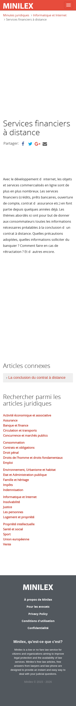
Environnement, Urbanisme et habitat (29, 470)
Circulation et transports (20, 430)
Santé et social (13, 529)
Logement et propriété (18, 517)
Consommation (14, 442)
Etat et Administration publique (25, 475)
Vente (7, 544)
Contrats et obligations (18, 447)
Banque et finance (15, 425)
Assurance (10, 420)
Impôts (8, 485)
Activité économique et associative (27, 415)
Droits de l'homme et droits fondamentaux (33, 458)
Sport (7, 534)
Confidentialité (38, 628)
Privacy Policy (38, 614)
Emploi (8, 463)
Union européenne (16, 539)
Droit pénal (11, 453)
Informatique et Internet (49, 15)
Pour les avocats (38, 606)
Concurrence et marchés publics (25, 435)
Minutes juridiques (16, 15)
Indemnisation (13, 490)
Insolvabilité (11, 502)
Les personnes (13, 512)
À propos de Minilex (38, 599)
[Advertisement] (38, 72)
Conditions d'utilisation (38, 621)
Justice (7, 507)
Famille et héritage (16, 480)
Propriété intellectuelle (18, 524)
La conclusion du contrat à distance (36, 378)
